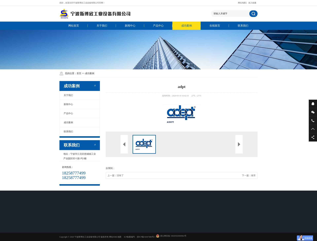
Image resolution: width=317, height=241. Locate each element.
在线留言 (215, 25)
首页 (79, 73)
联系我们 (243, 25)
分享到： (110, 168)
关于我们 (102, 25)
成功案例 (186, 25)
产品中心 (158, 25)
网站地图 (242, 3)
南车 (253, 175)
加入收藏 (252, 3)
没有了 (120, 175)
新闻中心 (130, 25)
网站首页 (73, 25)
